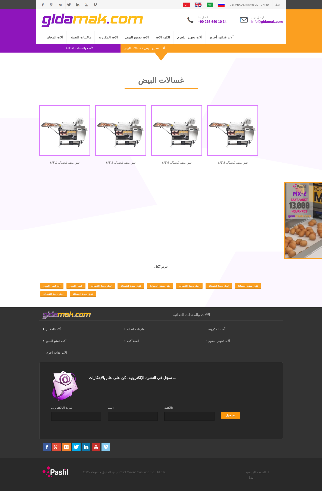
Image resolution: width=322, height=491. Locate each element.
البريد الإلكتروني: (63, 407)
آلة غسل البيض (51, 286)
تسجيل (230, 415)
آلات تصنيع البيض (137, 37)
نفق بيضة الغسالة (101, 286)
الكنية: (168, 407)
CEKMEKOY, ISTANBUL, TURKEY (249, 4)
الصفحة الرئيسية (256, 472)
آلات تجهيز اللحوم (189, 37)
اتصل (277, 4)
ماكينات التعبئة (80, 37)
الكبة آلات (163, 37)
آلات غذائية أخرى (221, 37)
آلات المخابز (54, 37)
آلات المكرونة (108, 37)
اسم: (111, 407)
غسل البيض (75, 286)
